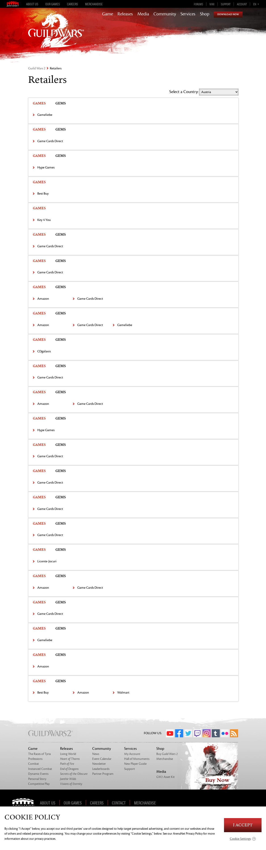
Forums (198, 4)
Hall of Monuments (136, 759)
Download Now (228, 14)
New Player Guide (135, 764)
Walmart (123, 692)
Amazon (43, 299)
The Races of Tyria (39, 754)
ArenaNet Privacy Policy (188, 833)
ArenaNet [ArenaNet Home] (24, 802)
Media (143, 14)
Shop (204, 14)
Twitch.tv (197, 733)
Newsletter (99, 764)
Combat (33, 764)
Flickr (225, 733)
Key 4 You (44, 220)
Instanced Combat (40, 769)
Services (187, 14)
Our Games (52, 4)
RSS (234, 733)
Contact (119, 802)
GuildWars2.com (56, 34)
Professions (35, 759)
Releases (125, 14)
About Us (32, 4)
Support (225, 4)
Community (164, 14)
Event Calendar (101, 759)
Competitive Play (39, 784)
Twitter (188, 733)
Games (39, 103)
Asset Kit (165, 777)
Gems (60, 103)
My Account (132, 754)
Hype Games (45, 167)
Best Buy (43, 193)
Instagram (207, 733)
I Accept (243, 825)
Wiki (211, 4)
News (95, 754)
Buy (167, 754)
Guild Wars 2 (36, 68)
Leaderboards (100, 769)
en (254, 4)
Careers (72, 4)
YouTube (170, 733)
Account (242, 4)
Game (107, 14)
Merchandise (94, 4)
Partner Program (102, 774)
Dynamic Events (38, 774)
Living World (68, 754)
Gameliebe (44, 115)
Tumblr (216, 733)
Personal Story (37, 779)
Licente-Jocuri (47, 561)
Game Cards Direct (50, 141)
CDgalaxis (44, 351)
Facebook (179, 733)
